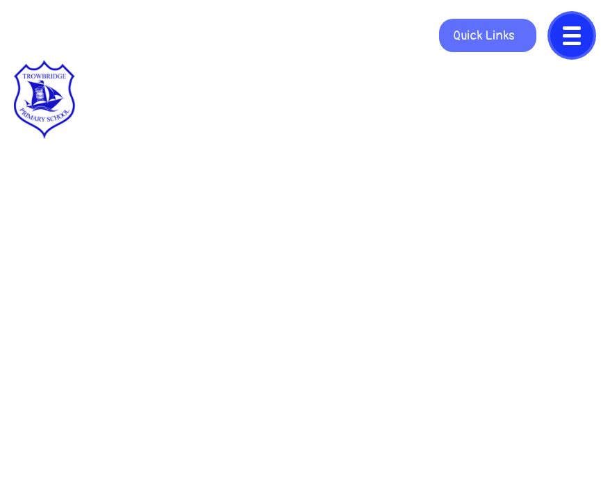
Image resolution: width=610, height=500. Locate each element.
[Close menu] (571, 35)
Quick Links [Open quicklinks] (483, 36)
